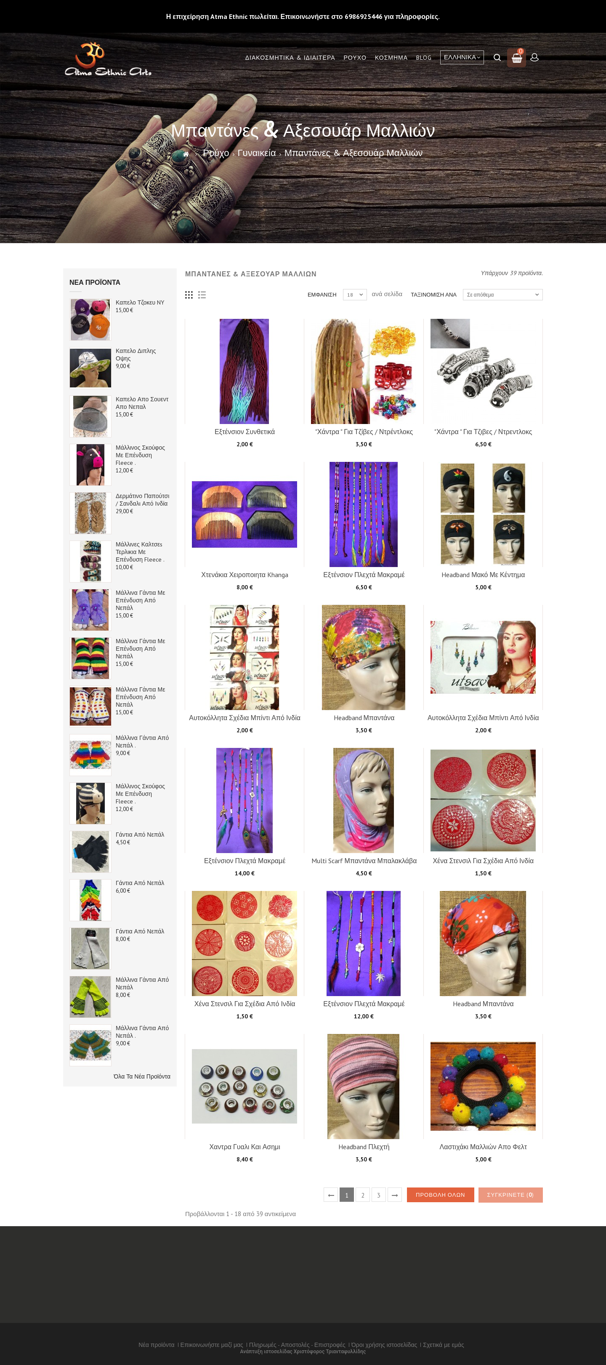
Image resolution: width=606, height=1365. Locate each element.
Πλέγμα (189, 295)
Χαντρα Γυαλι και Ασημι (244, 1146)
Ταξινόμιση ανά (434, 294)
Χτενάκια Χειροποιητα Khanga (244, 574)
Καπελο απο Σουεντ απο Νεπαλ (142, 403)
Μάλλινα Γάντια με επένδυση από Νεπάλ (140, 600)
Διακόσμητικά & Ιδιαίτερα (290, 57)
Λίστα (202, 295)
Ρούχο (355, 57)
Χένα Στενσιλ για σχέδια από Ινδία (483, 860)
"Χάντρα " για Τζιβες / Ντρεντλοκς (483, 431)
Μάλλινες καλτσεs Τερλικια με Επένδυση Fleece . (140, 552)
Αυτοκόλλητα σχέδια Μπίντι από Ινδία (244, 717)
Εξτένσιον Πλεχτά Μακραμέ (363, 574)
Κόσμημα (391, 57)
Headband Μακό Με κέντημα (483, 574)
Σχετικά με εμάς (443, 1345)
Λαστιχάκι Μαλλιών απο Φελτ (483, 1146)
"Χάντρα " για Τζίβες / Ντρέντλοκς (364, 431)
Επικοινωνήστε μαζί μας (212, 1345)
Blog (424, 57)
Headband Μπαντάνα (364, 717)
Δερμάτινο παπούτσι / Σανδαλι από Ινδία (142, 499)
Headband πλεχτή (363, 1146)
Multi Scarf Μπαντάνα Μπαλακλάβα (364, 860)
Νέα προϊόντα (94, 282)
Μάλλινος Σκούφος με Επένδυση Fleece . (140, 455)
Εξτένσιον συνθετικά (245, 431)
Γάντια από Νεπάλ (140, 834)
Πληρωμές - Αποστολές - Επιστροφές (297, 1345)
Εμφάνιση (322, 294)
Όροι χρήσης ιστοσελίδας (384, 1345)
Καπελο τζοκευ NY (140, 302)
